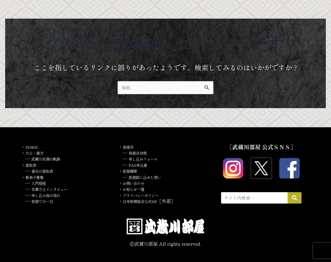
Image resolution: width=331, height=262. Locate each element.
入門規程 (40, 182)
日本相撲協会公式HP (145, 201)
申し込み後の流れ (50, 195)
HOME (33, 146)
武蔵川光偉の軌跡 (50, 158)
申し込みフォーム (147, 158)
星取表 (32, 164)
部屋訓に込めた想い (149, 177)
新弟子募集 (37, 177)
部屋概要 (132, 170)
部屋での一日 (45, 201)
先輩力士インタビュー (54, 188)
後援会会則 (140, 152)
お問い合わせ (137, 182)
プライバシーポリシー (146, 195)
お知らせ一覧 (137, 188)
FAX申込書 (141, 164)
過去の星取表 (45, 170)
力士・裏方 (37, 152)
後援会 (130, 146)
